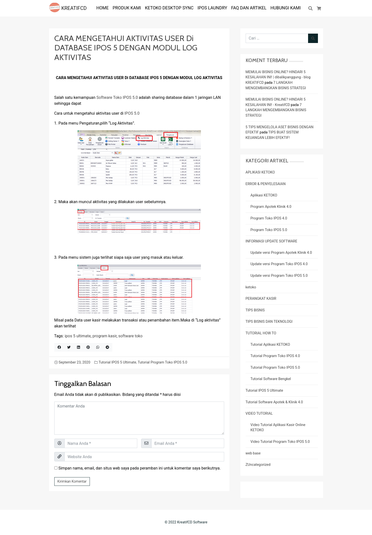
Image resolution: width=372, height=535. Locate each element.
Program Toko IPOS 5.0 (269, 230)
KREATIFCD (68, 8)
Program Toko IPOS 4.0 (269, 218)
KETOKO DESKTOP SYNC (169, 7)
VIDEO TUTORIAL (259, 413)
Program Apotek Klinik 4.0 (271, 207)
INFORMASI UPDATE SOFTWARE (271, 241)
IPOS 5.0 (131, 113)
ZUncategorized (258, 465)
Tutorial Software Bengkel (271, 379)
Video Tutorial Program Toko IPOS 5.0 (280, 442)
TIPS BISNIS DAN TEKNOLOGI (269, 322)
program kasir (105, 336)
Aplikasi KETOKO (264, 195)
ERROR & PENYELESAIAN (266, 184)
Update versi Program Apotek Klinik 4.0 (281, 253)
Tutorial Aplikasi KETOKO (270, 344)
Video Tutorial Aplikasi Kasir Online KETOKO (278, 427)
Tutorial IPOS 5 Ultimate (117, 362)
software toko (130, 336)
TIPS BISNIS (255, 310)
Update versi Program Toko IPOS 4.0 (279, 264)
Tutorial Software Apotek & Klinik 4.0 (274, 402)
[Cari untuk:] (277, 38)
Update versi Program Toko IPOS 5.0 (279, 276)
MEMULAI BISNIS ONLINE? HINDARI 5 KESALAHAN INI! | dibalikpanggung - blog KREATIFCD (278, 77)
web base (253, 453)
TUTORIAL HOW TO (261, 333)
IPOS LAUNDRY (212, 7)
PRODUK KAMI (127, 7)
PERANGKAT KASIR (261, 299)
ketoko (251, 287)
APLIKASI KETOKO (260, 172)
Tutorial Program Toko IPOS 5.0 (162, 362)
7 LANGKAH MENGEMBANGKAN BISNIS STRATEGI (276, 110)
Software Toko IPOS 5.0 (117, 97)
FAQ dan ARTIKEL (248, 7)
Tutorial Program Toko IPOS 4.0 (275, 356)
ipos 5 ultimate (78, 336)
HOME (102, 7)
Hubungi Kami (286, 7)
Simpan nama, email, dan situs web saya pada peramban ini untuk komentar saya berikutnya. (139, 468)
